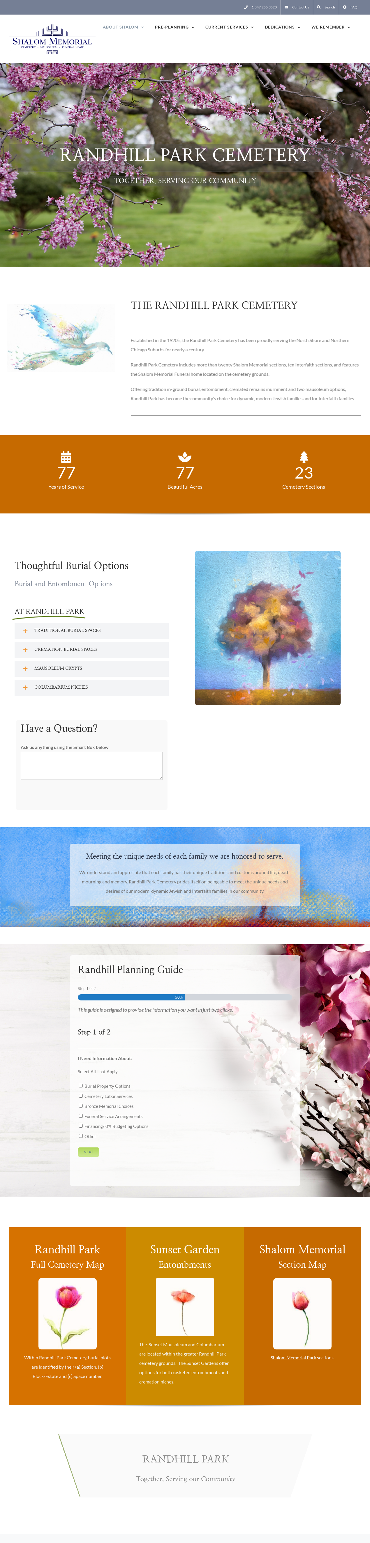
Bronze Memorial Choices (109, 1106)
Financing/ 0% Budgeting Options (116, 1126)
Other (90, 1136)
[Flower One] (185, 1280)
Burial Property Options (107, 1086)
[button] (92, 631)
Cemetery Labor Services (108, 1096)
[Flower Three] (302, 1280)
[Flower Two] (67, 1280)
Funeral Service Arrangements (113, 1116)
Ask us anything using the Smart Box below (65, 747)
